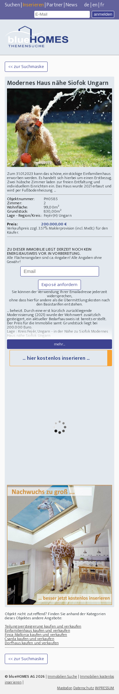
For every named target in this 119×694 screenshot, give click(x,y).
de (86, 5)
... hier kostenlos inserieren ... (56, 358)
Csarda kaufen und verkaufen (29, 638)
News (71, 5)
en (94, 5)
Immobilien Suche (62, 676)
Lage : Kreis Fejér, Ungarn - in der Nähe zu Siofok (48, 331)
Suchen (12, 5)
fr (102, 5)
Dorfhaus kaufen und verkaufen (32, 642)
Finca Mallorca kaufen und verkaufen (36, 634)
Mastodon (64, 688)
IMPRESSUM (104, 688)
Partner (55, 5)
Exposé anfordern (59, 285)
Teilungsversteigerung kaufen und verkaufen (43, 626)
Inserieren (33, 5)
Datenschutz (83, 688)
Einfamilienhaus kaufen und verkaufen (37, 630)
